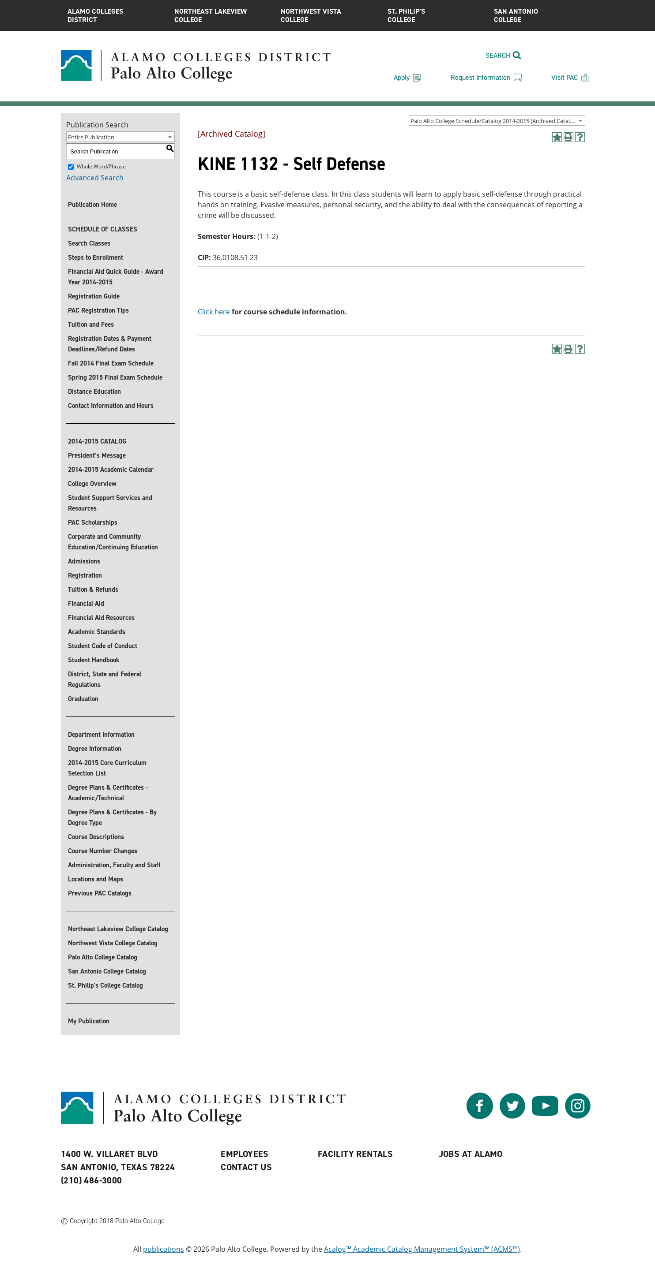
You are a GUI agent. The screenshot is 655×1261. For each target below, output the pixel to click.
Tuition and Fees (91, 324)
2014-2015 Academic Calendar (111, 469)
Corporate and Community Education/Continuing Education (113, 542)
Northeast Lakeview (221, 15)
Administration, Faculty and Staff (114, 865)
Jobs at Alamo (471, 1154)
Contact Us (246, 1167)
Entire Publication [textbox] (91, 137)
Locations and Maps (95, 879)
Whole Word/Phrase (101, 166)
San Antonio (540, 15)
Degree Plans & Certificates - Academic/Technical (108, 792)
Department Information (101, 734)
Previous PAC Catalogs (100, 893)
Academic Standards (96, 631)
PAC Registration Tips (98, 310)
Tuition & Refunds (93, 589)
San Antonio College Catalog (107, 971)
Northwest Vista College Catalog (113, 943)
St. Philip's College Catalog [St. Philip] (105, 985)
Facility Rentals (355, 1154)
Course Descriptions (96, 836)
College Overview (92, 483)
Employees (245, 1154)
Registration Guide (94, 296)
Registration (85, 575)
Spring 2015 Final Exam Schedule (115, 377)
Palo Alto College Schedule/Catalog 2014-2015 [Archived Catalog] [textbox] (494, 121)
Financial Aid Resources (101, 617)
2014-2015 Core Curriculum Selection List (107, 768)
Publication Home (92, 204)
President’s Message (97, 455)
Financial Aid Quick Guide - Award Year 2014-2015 (115, 277)
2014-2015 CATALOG (97, 441)
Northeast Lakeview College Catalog (118, 929)
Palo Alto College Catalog (102, 957)
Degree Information (94, 748)
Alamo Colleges (114, 15)
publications (163, 1249)
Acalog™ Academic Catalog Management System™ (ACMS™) (422, 1249)
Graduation (83, 698)
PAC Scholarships (92, 522)
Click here (214, 312)
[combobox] (497, 120)
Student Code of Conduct (102, 646)
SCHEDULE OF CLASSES (102, 229)
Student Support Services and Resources (110, 503)
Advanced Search (95, 178)
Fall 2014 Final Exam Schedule (111, 363)
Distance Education (94, 391)
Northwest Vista (327, 15)
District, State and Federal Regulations (104, 679)
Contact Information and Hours (111, 405)
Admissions (84, 561)
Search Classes (89, 243)
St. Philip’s (434, 15)
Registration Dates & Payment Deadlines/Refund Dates (109, 344)
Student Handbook (94, 660)
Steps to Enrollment (95, 257)
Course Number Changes (102, 851)
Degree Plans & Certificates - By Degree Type (112, 817)
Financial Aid (86, 603)
